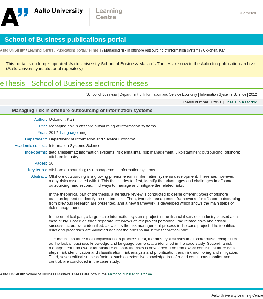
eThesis (95, 50)
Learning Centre (40, 50)
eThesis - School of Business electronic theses (74, 83)
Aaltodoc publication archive (228, 63)
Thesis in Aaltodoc (241, 102)
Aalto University (12, 50)
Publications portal (71, 50)
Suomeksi (247, 13)
